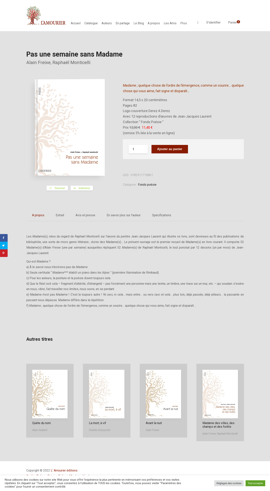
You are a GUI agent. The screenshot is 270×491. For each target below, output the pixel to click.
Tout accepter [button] (255, 483)
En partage (123, 23)
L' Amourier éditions (64, 470)
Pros (183, 23)
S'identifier (213, 22)
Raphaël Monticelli (71, 62)
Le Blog (139, 23)
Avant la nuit (154, 423)
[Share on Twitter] (4, 245)
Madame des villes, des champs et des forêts (218, 424)
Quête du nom (41, 423)
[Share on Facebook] (4, 238)
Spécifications (161, 215)
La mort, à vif (97, 423)
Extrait (60, 215)
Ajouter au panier (169, 149)
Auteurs (107, 23)
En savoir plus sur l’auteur (124, 215)
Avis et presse (85, 215)
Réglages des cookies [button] (229, 483)
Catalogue (91, 23)
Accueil (76, 23)
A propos (154, 23)
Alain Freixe (152, 430)
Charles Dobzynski (99, 430)
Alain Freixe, (39, 62)
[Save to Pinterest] (4, 253)
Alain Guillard (39, 430)
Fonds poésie (147, 184)
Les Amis (170, 23)
